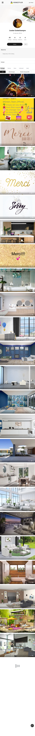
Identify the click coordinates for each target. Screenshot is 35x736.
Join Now (31, 2)
